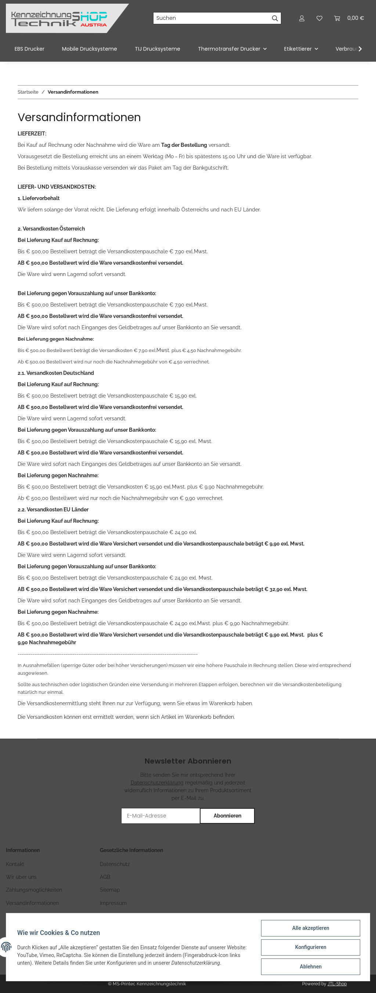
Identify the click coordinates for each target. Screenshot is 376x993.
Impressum (113, 903)
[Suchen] (211, 18)
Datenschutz (115, 864)
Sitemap (110, 890)
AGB (105, 877)
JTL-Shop (337, 983)
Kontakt (15, 864)
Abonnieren (227, 816)
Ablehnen (310, 967)
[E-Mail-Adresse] (160, 816)
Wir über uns (21, 877)
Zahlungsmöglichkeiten (34, 890)
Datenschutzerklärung (157, 783)
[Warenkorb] (349, 18)
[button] (302, 18)
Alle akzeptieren (309, 929)
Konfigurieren (309, 948)
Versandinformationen (32, 903)
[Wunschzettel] (319, 18)
